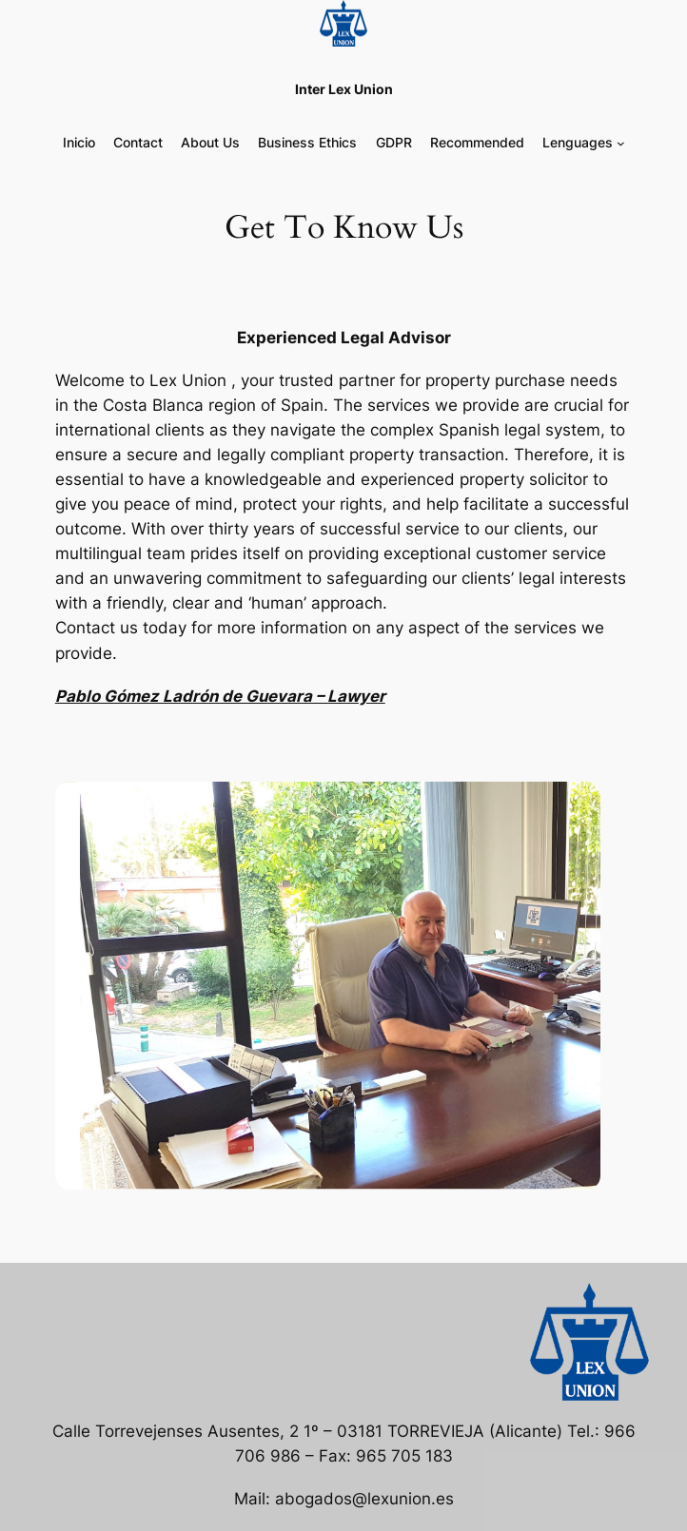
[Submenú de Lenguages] (621, 143)
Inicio (79, 142)
